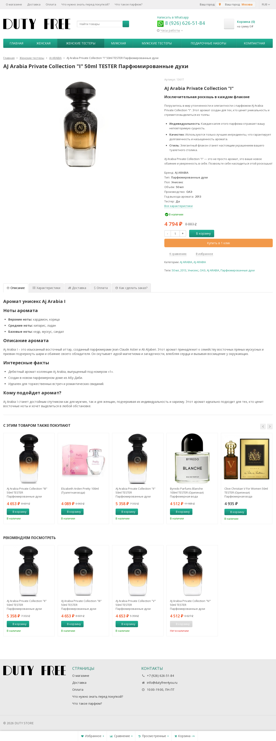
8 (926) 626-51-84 (181, 23)
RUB (266, 4)
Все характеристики (178, 206)
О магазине (14, 4)
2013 (183, 270)
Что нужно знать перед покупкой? (85, 4)
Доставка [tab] (77, 288)
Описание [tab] (16, 288)
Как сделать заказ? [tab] (131, 288)
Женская (43, 43)
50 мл (175, 270)
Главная (16, 43)
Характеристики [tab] (46, 288)
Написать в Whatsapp (173, 17)
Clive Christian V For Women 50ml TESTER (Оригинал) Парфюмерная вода (246, 492)
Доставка (33, 4)
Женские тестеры (80, 43)
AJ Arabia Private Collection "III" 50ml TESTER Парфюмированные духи (27, 492)
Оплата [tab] (101, 288)
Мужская (118, 43)
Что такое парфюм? (128, 4)
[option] (29, 478)
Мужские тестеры (157, 43)
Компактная (254, 43)
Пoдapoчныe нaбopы (208, 43)
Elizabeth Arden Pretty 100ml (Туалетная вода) (80, 490)
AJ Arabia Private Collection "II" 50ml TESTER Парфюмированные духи (135, 492)
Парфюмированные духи (237, 270)
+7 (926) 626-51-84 (160, 676)
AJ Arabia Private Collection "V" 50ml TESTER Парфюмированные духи (136, 605)
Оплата (51, 4)
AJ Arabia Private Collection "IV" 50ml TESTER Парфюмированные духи (190, 605)
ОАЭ (202, 270)
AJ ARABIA (186, 262)
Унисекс (193, 270)
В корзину (201, 233)
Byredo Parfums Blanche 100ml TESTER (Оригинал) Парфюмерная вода (187, 492)
